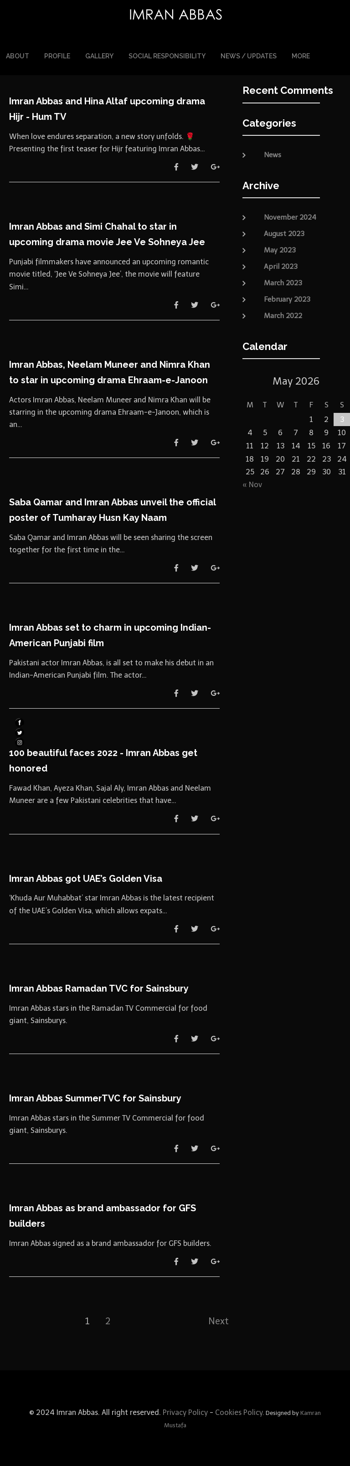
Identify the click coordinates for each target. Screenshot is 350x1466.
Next (218, 1320)
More (301, 55)
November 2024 (290, 216)
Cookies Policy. (239, 1411)
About (17, 55)
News (272, 154)
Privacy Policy (184, 1411)
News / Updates (249, 55)
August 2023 (284, 232)
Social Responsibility (167, 55)
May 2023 (280, 249)
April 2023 (281, 265)
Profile (57, 55)
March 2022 (283, 314)
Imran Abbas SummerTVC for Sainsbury (95, 1096)
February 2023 (287, 298)
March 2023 (283, 282)
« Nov (252, 483)
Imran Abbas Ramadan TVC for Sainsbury (99, 987)
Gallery (99, 55)
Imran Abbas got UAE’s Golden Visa (85, 877)
